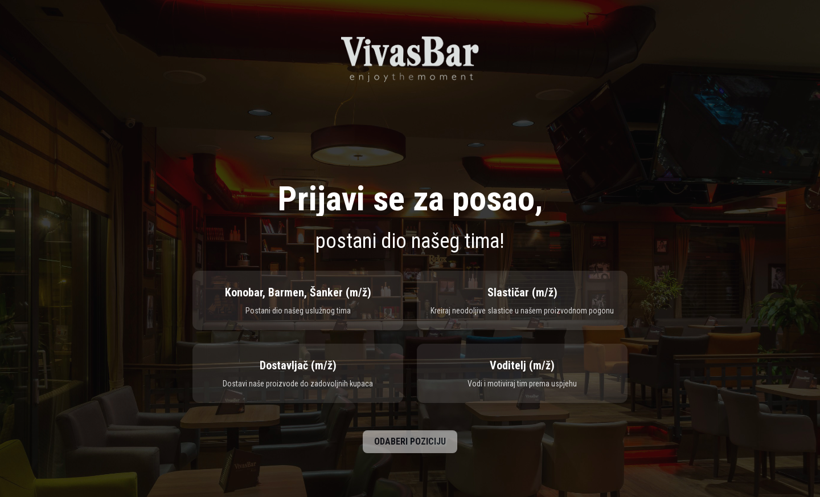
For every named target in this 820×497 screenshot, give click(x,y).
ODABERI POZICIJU (410, 441)
